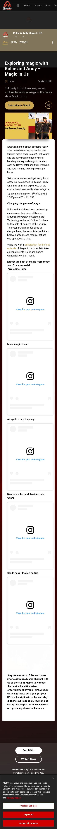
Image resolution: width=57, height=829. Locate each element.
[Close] (53, 778)
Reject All (28, 815)
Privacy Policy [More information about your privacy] (14, 798)
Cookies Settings (28, 806)
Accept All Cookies (28, 823)
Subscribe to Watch (19, 105)
